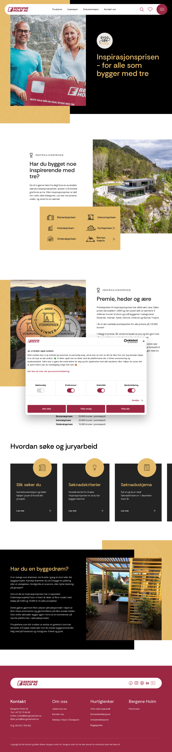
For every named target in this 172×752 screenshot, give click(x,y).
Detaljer (135, 400)
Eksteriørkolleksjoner (100, 714)
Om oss (60, 701)
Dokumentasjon (91, 9)
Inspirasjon (73, 9)
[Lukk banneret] (144, 341)
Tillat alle (125, 409)
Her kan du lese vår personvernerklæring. (49, 371)
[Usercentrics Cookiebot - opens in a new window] (126, 341)
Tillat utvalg (86, 409)
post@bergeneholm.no (27, 719)
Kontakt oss (110, 9)
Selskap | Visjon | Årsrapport (65, 719)
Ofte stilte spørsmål (100, 708)
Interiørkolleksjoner (100, 719)
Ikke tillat (46, 409)
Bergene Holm (142, 701)
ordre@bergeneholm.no (29, 715)
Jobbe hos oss (59, 708)
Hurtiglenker (102, 701)
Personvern (134, 708)
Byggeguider (97, 725)
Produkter (57, 9)
